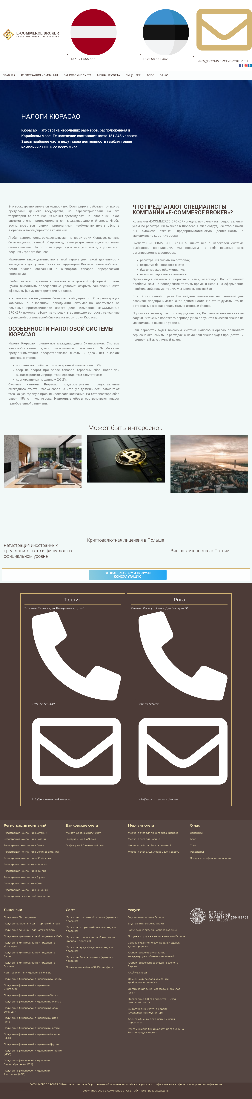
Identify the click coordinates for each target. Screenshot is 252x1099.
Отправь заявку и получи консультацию (128, 574)
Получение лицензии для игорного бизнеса (32, 923)
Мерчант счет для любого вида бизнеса (153, 832)
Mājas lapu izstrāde (23, 1090)
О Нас (164, 75)
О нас (193, 845)
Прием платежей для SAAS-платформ (89, 967)
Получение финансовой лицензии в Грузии (31, 1044)
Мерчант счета (108, 75)
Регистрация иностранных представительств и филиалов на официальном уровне (38, 551)
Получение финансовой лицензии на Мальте (32, 1001)
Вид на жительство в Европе (146, 917)
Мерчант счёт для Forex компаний (149, 845)
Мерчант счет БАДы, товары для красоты (153, 851)
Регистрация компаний (39, 75)
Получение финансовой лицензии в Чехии (31, 995)
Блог (150, 75)
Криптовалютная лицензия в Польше (125, 540)
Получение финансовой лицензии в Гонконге (33, 978)
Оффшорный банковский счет (85, 845)
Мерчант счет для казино (144, 838)
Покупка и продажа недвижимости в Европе (156, 936)
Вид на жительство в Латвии (199, 550)
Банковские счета (78, 75)
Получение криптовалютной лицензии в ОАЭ (33, 936)
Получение (11, 929)
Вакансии (196, 832)
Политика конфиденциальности (210, 858)
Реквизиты (197, 851)
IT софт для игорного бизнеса (84, 927)
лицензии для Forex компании (37, 929)
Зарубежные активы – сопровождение (152, 929)
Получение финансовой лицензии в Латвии (32, 1027)
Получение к (12, 962)
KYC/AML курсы (137, 972)
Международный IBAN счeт (83, 832)
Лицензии (133, 75)
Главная (9, 75)
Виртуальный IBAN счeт (81, 838)
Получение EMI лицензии (20, 917)
